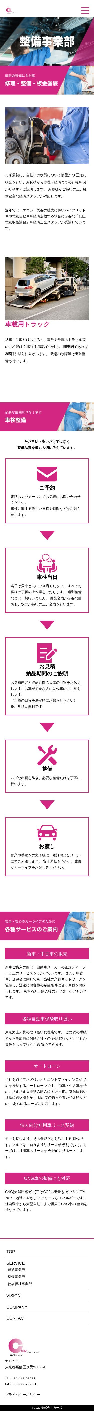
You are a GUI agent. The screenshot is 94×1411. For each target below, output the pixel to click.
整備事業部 (16, 1277)
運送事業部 (16, 1270)
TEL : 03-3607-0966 (20, 1378)
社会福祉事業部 (20, 1284)
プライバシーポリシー (22, 1395)
